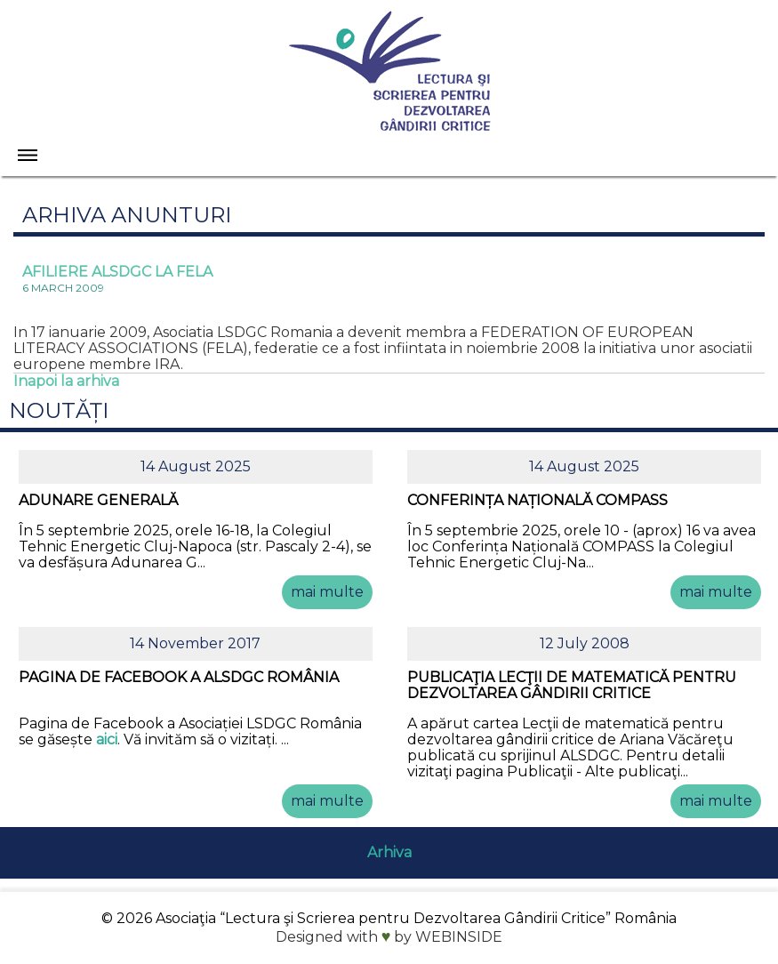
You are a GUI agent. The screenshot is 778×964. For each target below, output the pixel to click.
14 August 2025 (195, 466)
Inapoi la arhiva (66, 381)
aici (106, 739)
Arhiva (389, 852)
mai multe (327, 591)
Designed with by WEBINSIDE (389, 936)
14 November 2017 (195, 643)
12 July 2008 (585, 643)
